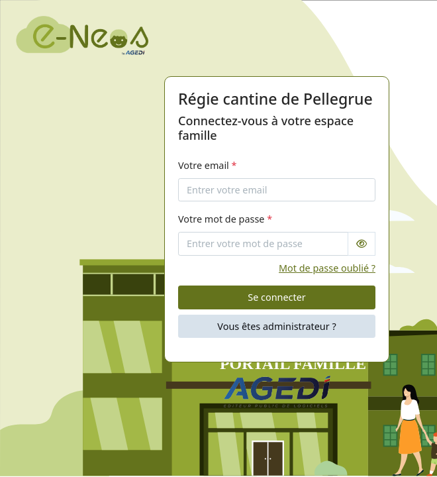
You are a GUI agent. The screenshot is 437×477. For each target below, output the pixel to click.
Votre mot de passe (225, 219)
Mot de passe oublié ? (327, 268)
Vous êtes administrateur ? (276, 326)
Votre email (207, 165)
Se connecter (276, 297)
